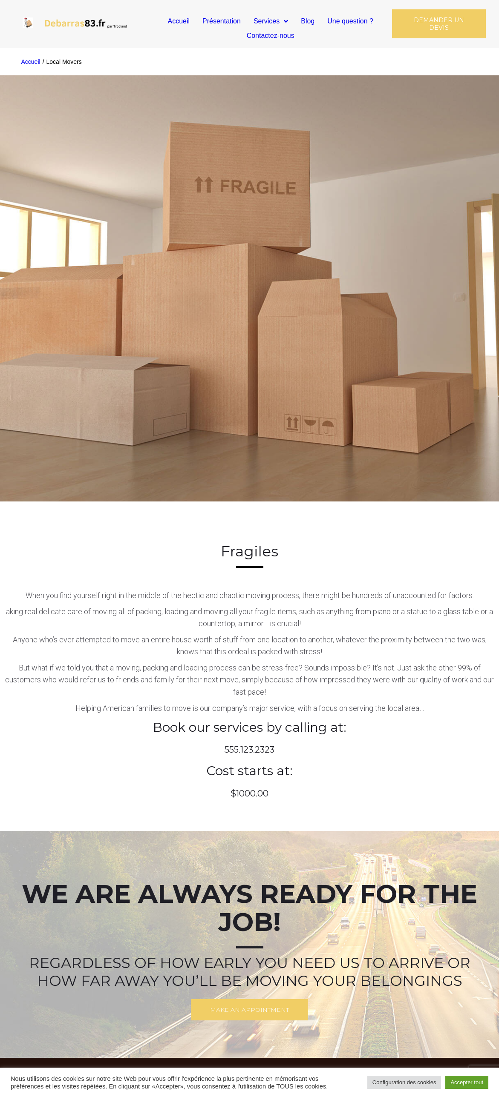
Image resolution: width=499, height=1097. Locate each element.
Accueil (30, 61)
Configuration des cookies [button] (404, 1082)
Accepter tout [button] (466, 1082)
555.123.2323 (249, 750)
